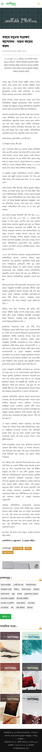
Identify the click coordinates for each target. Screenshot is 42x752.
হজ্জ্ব (13, 594)
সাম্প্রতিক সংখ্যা (9, 626)
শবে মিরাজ (4, 607)
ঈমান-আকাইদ (17, 548)
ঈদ (12, 607)
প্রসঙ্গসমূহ (6, 578)
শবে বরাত (31, 603)
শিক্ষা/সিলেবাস (31, 585)
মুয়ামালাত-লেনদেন (31, 594)
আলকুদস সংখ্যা (6, 589)
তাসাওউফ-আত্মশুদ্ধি (7, 598)
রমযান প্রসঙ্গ (5, 594)
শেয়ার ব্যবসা (21, 603)
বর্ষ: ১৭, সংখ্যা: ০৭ (20, 19)
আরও (5, 616)
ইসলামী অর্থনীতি (22, 598)
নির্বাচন (16, 589)
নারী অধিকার (20, 607)
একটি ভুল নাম (18, 585)
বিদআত (30, 607)
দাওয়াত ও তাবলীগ (7, 603)
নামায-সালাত (26, 589)
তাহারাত (36, 589)
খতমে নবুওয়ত (7, 552)
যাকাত (19, 594)
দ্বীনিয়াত (28, 548)
